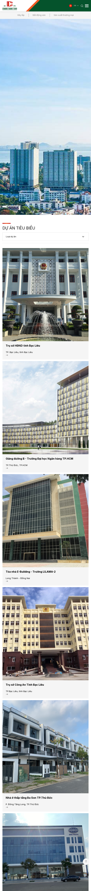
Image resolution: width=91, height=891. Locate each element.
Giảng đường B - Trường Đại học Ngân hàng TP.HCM (39, 458)
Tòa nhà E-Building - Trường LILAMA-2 (31, 571)
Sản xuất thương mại (64, 15)
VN (76, 6)
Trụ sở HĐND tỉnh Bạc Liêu (23, 345)
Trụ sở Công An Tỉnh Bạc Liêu (25, 684)
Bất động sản (39, 15)
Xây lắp (21, 15)
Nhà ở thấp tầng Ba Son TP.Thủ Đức (29, 797)
